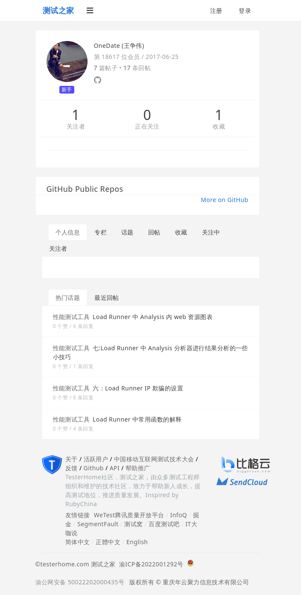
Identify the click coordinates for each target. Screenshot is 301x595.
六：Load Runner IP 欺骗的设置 (138, 388)
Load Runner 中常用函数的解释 (137, 419)
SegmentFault (97, 524)
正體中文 (108, 542)
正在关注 (147, 126)
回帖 (154, 232)
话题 (127, 232)
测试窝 (133, 524)
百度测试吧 (164, 524)
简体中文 (77, 542)
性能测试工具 (71, 317)
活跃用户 (96, 459)
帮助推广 (138, 468)
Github (94, 468)
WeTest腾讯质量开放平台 (129, 515)
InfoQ (178, 515)
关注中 (211, 232)
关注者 (76, 126)
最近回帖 (106, 297)
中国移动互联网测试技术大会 (154, 459)
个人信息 (68, 232)
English (137, 542)
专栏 (100, 232)
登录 (245, 10)
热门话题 (68, 297)
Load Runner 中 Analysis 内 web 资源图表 (153, 317)
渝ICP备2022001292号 (150, 564)
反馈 (71, 468)
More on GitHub (224, 200)
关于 (71, 459)
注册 (216, 10)
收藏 (219, 126)
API (115, 468)
